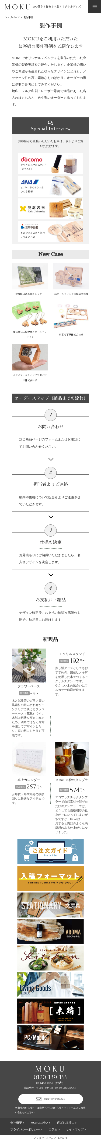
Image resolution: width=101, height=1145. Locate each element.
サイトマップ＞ (76, 1132)
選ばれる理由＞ (67, 1126)
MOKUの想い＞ (41, 1126)
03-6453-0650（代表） (50, 1082)
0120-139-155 (51, 1077)
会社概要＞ (17, 1126)
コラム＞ (54, 1132)
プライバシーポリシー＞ (26, 1132)
